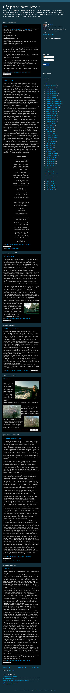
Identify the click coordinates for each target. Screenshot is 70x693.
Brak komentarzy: (26, 72)
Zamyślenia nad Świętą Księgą (10, 676)
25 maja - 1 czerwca (50, 143)
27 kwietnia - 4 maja (50, 151)
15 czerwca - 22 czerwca (51, 137)
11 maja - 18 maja (50, 147)
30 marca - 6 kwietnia (51, 159)
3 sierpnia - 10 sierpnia (51, 123)
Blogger (53, 690)
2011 (45, 76)
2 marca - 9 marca (50, 181)
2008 (45, 82)
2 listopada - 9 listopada (51, 97)
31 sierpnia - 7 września (51, 115)
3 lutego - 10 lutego (50, 189)
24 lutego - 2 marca (50, 183)
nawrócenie (17, 560)
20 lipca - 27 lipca (50, 127)
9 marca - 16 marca (50, 165)
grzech (9, 560)
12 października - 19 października (53, 103)
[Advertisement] (60, 66)
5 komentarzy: (28, 556)
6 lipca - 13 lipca (49, 131)
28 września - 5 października (52, 107)
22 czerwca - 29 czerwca (51, 135)
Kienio (51, 24)
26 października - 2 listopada (52, 99)
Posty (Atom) (12, 670)
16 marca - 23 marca (50, 163)
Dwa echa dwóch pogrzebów (11, 328)
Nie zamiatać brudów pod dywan (12, 438)
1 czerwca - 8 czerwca (51, 141)
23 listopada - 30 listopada (52, 91)
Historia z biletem (8, 568)
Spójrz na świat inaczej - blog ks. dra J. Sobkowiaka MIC (16, 680)
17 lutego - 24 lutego (50, 185)
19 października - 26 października (53, 101)
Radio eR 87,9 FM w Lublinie (9, 683)
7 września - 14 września (51, 113)
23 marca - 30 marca (50, 161)
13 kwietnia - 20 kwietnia (51, 155)
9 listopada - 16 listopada (51, 95)
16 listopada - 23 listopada (52, 93)
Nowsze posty (7, 667)
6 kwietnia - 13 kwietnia (51, 157)
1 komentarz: (25, 429)
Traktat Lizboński (8, 80)
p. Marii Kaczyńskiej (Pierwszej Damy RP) (22, 29)
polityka (9, 248)
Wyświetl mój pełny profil (48, 34)
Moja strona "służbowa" (8, 678)
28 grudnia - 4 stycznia (51, 83)
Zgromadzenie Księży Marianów (10, 682)
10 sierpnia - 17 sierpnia (51, 121)
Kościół (13, 560)
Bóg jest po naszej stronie (21, 7)
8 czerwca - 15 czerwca (51, 139)
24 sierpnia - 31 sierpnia (51, 117)
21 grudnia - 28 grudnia (51, 85)
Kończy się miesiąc (8, 256)
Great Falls (6, 378)
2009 (45, 80)
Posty (46, 57)
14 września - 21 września (52, 111)
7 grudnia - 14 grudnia (51, 87)
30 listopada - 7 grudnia (51, 89)
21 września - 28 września (52, 109)
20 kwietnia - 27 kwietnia (51, 153)
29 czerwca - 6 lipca (50, 133)
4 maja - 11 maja (50, 149)
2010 (45, 78)
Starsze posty (35, 667)
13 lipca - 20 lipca (50, 129)
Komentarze (47, 59)
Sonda (5, 26)
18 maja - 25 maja (50, 145)
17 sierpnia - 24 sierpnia (51, 119)
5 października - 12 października (53, 105)
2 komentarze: (25, 370)
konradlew (37, 690)
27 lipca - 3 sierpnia (50, 125)
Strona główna (21, 667)
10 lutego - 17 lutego (50, 187)
